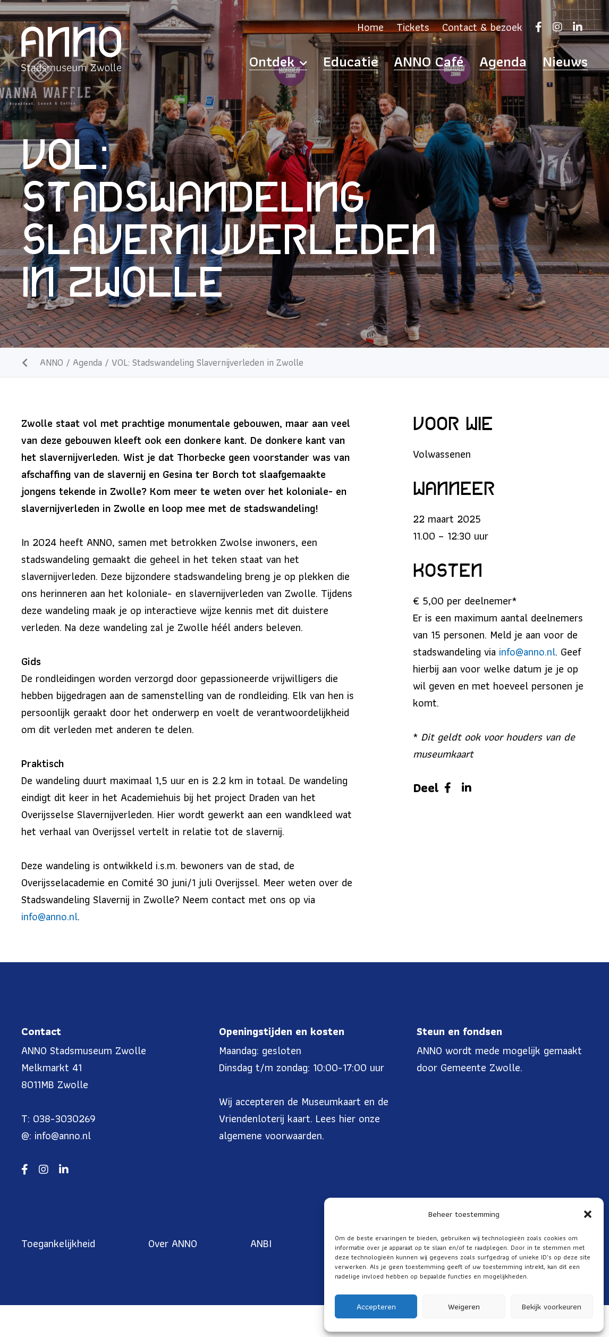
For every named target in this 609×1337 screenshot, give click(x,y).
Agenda (522, 61)
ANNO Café (465, 61)
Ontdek (346, 61)
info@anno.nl (49, 916)
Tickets (412, 27)
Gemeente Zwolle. (481, 1067)
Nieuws (571, 61)
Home (371, 27)
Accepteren (376, 1306)
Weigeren (464, 1306)
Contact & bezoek (482, 27)
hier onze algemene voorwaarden (299, 1127)
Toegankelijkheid (58, 1243)
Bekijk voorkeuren (551, 1306)
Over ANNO (172, 1243)
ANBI (261, 1243)
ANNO (51, 362)
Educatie (404, 61)
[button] (587, 1214)
